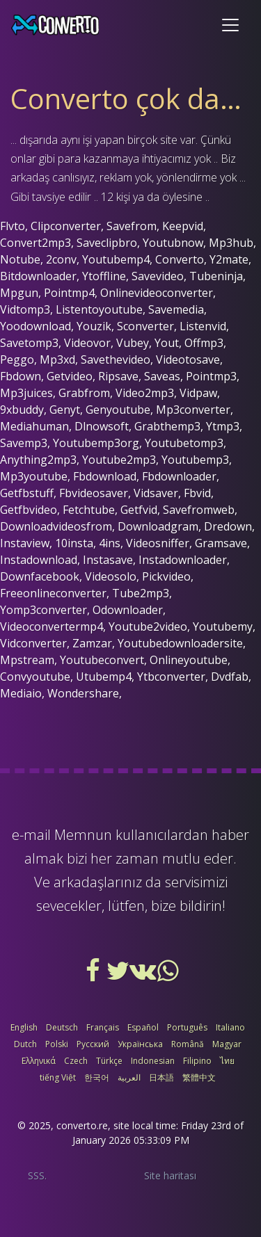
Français (102, 1027)
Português (187, 1027)
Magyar (227, 1044)
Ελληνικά (39, 1061)
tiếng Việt (58, 1077)
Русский (93, 1044)
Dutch (25, 1044)
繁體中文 (199, 1077)
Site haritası (170, 1175)
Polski (56, 1044)
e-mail (31, 834)
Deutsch (62, 1027)
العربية (129, 1077)
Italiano (230, 1027)
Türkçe (109, 1061)
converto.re (82, 1125)
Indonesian (153, 1061)
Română (187, 1044)
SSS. (37, 1175)
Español (143, 1027)
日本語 (161, 1077)
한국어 (96, 1077)
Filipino (197, 1061)
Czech (76, 1061)
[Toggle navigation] (230, 25)
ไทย (227, 1061)
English (24, 1027)
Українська (140, 1044)
